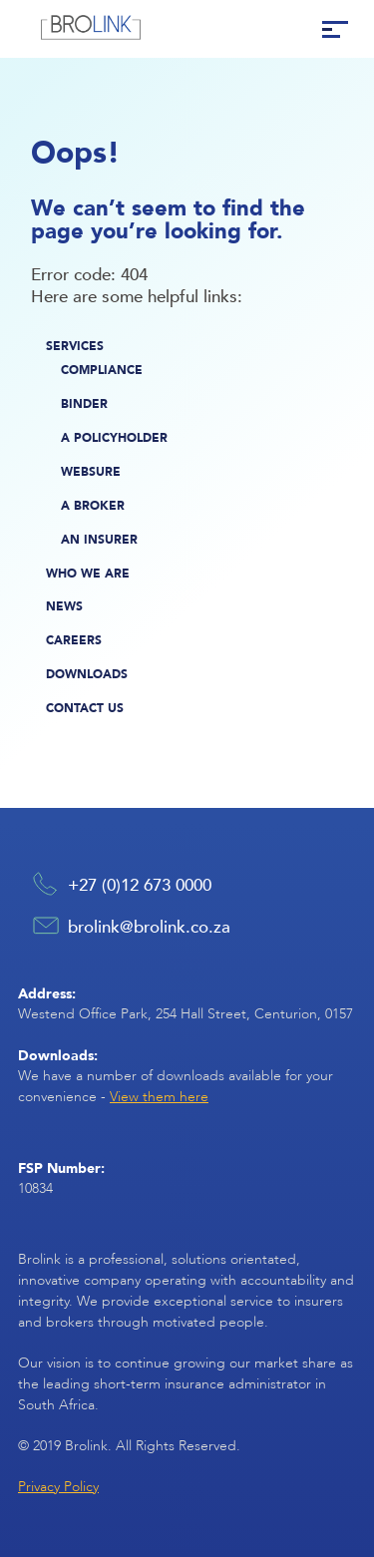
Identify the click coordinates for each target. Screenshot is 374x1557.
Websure (91, 471)
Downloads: (58, 1054)
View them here (159, 1096)
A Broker (93, 505)
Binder (84, 403)
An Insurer (99, 539)
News (64, 605)
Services (75, 345)
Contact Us (85, 707)
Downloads (87, 673)
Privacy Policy (58, 1486)
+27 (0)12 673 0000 (139, 884)
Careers (74, 639)
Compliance (102, 369)
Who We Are (88, 573)
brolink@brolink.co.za (149, 926)
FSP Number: (61, 1167)
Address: (47, 992)
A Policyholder (114, 437)
